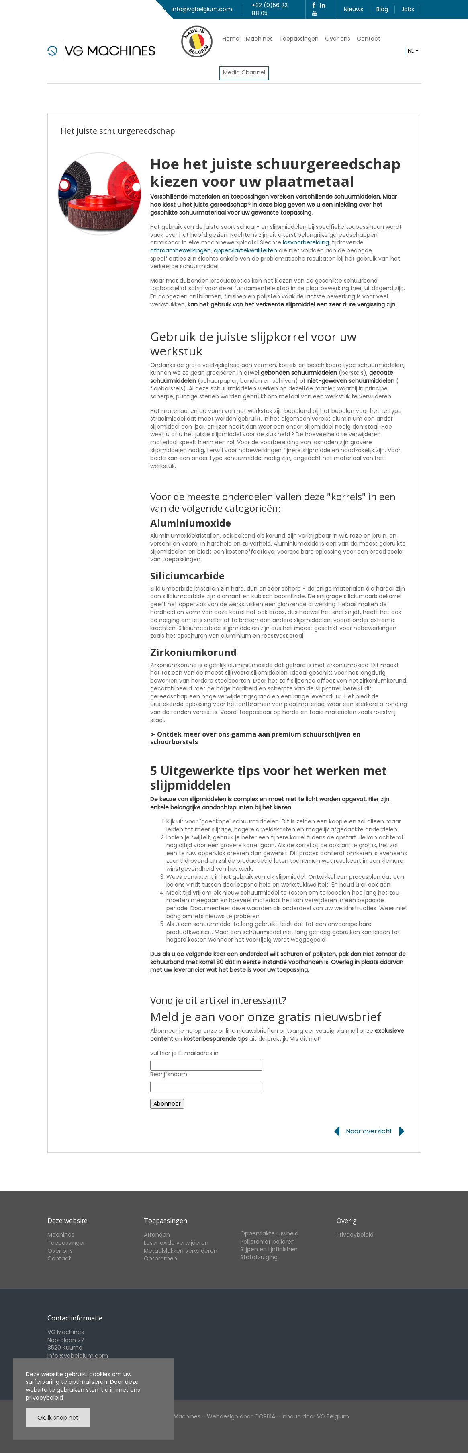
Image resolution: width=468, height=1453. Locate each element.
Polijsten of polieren (267, 1242)
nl (411, 51)
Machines (259, 39)
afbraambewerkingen (180, 250)
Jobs (407, 9)
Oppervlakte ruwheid (269, 1233)
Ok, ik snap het (57, 1418)
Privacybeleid (355, 1235)
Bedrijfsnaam (168, 1074)
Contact (368, 39)
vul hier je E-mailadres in (184, 1053)
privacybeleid (44, 1397)
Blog (382, 9)
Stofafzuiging (259, 1257)
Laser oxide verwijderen (176, 1243)
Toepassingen (299, 39)
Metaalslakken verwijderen (180, 1251)
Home (231, 39)
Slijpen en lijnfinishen (269, 1249)
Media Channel (244, 72)
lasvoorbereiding (306, 242)
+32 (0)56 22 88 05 (270, 9)
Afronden (157, 1235)
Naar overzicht (369, 1131)
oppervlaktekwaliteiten (245, 250)
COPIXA (264, 1416)
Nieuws (353, 9)
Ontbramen (160, 1258)
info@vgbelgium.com (202, 9)
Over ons (337, 39)
